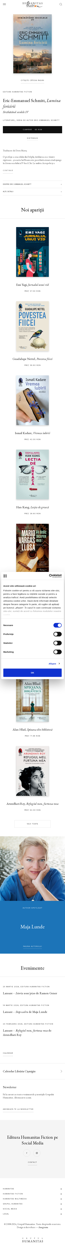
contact (32, 1162)
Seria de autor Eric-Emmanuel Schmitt (38, 120)
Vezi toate (32, 824)
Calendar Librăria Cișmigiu (19, 1071)
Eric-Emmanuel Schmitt (24, 100)
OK (32, 672)
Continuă (8, 170)
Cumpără (32, 129)
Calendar (8, 1053)
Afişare (52, 663)
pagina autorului (32, 946)
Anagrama (43, 1227)
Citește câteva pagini (32, 80)
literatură (8, 120)
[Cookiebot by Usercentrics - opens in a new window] (49, 576)
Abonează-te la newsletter (18, 1109)
